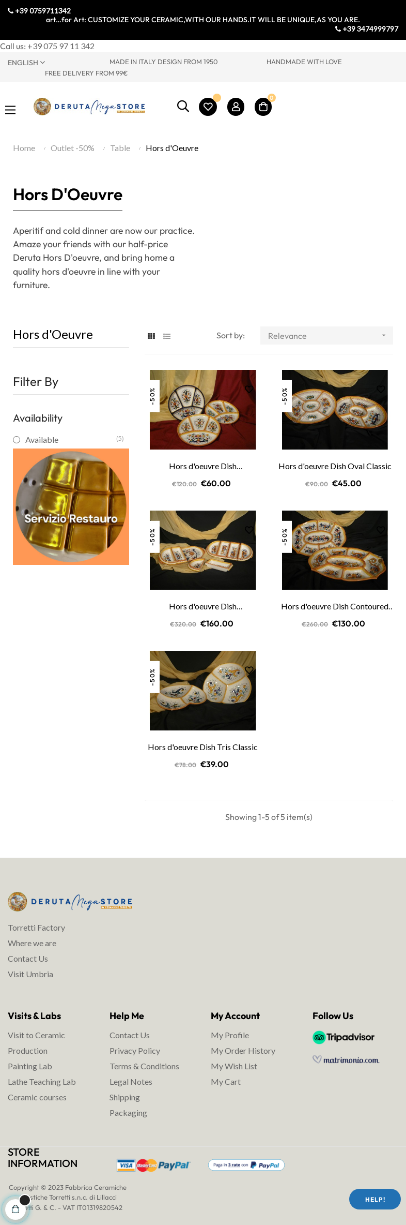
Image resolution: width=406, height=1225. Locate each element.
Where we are (32, 943)
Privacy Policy (135, 1050)
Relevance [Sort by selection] (330, 335)
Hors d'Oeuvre (53, 333)
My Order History (243, 1050)
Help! (375, 1199)
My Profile (230, 1035)
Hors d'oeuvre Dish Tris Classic (203, 747)
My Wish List (234, 1066)
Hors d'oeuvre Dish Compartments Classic (203, 466)
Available (70, 439)
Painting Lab (30, 1066)
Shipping (125, 1097)
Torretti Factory (36, 927)
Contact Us (28, 958)
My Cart (226, 1081)
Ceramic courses (37, 1097)
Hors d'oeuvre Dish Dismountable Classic (202, 606)
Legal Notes (131, 1081)
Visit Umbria (30, 974)
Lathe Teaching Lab (42, 1081)
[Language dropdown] (51, 62)
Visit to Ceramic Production (36, 1042)
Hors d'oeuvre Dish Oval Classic (335, 466)
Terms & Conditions (144, 1066)
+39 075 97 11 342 (61, 46)
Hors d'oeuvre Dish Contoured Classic (334, 606)
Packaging (128, 1112)
